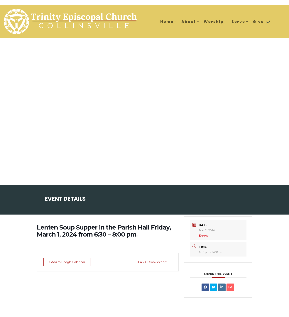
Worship (214, 21)
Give (258, 21)
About (188, 21)
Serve (238, 21)
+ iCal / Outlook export (151, 262)
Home (167, 21)
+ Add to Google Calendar (67, 262)
